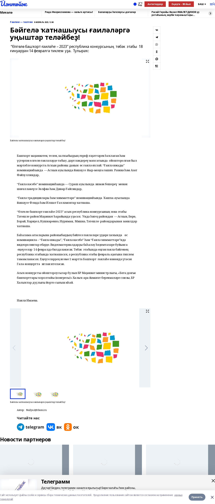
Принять (197, 497)
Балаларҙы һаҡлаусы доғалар (117, 12)
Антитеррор (155, 4)
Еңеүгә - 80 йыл (181, 4)
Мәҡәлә (6, 12)
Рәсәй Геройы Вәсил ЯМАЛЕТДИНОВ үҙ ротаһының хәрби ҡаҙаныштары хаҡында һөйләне (175, 13)
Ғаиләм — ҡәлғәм (21, 22)
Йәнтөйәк (13, 3)
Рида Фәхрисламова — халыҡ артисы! (69, 12)
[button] (146, 348)
